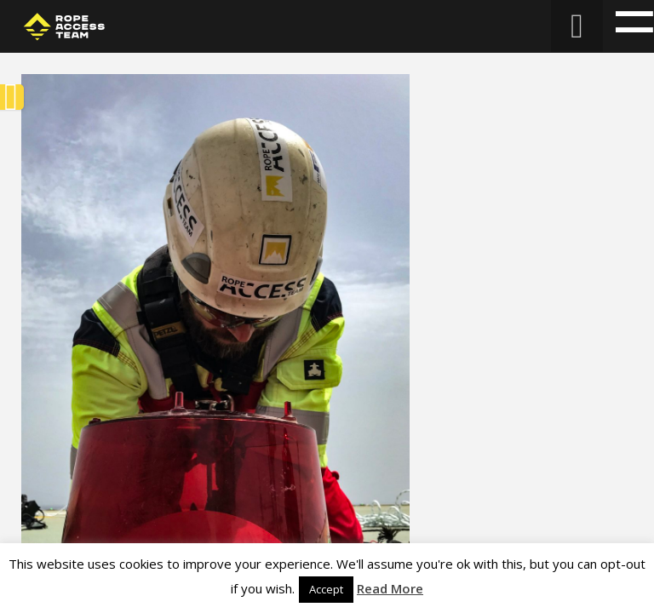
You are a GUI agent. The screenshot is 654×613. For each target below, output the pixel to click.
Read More (390, 588)
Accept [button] (326, 589)
